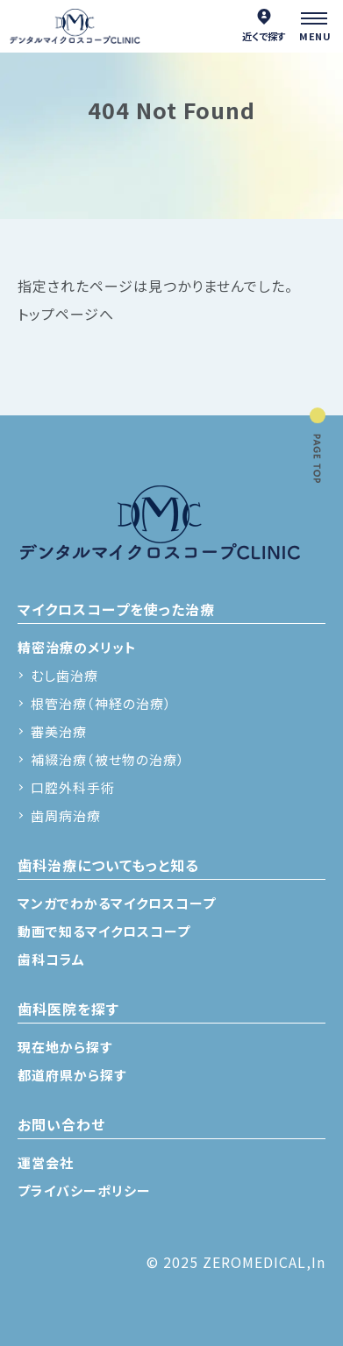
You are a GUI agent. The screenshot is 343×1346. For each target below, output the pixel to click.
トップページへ (66, 313)
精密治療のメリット (77, 647)
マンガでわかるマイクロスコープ (117, 903)
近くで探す (264, 26)
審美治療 (59, 731)
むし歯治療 (64, 675)
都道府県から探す (72, 1075)
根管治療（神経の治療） (101, 703)
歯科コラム (51, 959)
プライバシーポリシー (84, 1190)
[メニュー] (316, 26)
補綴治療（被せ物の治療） (108, 759)
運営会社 (46, 1162)
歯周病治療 (66, 815)
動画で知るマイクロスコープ (104, 931)
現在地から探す (65, 1047)
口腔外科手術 (73, 787)
